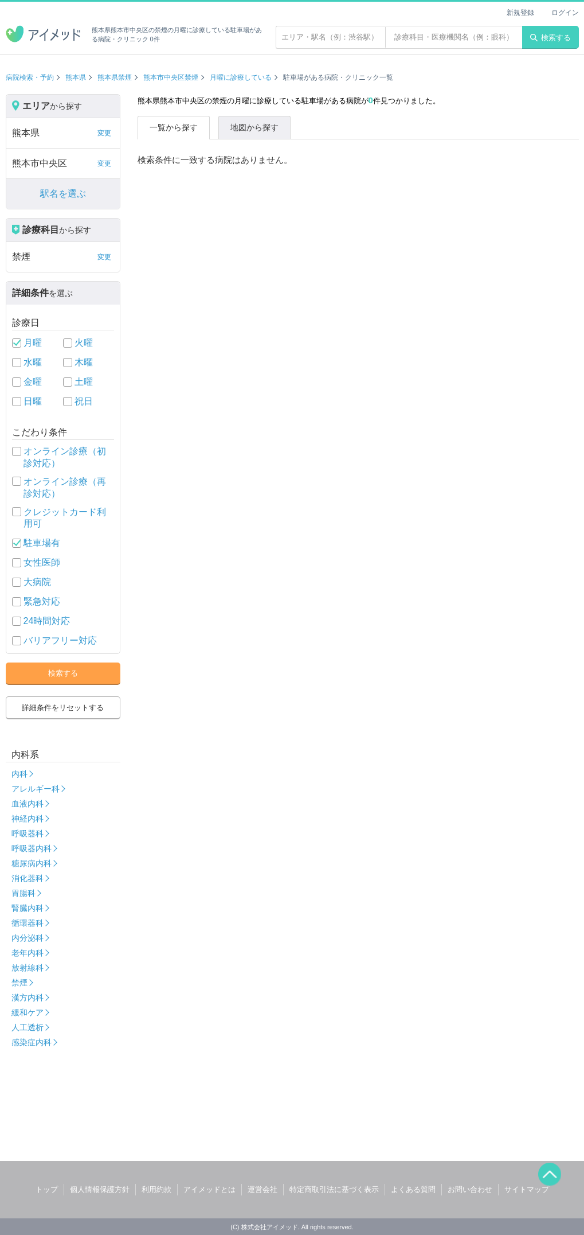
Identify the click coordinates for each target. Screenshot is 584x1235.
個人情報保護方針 (100, 1189)
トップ (47, 1189)
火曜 (84, 343)
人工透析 (27, 1027)
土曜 (84, 382)
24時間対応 (46, 621)
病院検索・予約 (30, 77)
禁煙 (19, 982)
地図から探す (254, 127)
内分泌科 (27, 937)
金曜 (32, 382)
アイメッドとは (209, 1189)
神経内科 (27, 818)
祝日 (84, 401)
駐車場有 (41, 543)
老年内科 (27, 952)
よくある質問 (413, 1189)
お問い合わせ (470, 1189)
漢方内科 (27, 997)
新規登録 (520, 13)
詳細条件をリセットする (63, 707)
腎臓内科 (27, 908)
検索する (550, 37)
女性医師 (41, 562)
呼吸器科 (27, 833)
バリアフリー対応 (60, 640)
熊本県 (75, 77)
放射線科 (27, 967)
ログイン (565, 13)
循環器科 (27, 923)
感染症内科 (31, 1042)
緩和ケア (27, 1012)
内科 (19, 773)
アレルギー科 (35, 788)
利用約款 (156, 1189)
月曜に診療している (241, 77)
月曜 (32, 343)
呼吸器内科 (31, 848)
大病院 (37, 582)
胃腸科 (23, 893)
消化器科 (27, 878)
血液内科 (27, 803)
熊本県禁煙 (114, 77)
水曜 (32, 362)
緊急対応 (41, 601)
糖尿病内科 (31, 863)
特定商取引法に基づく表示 (334, 1189)
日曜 (32, 401)
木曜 (84, 362)
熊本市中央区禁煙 (170, 77)
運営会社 (262, 1189)
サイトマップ (526, 1189)
